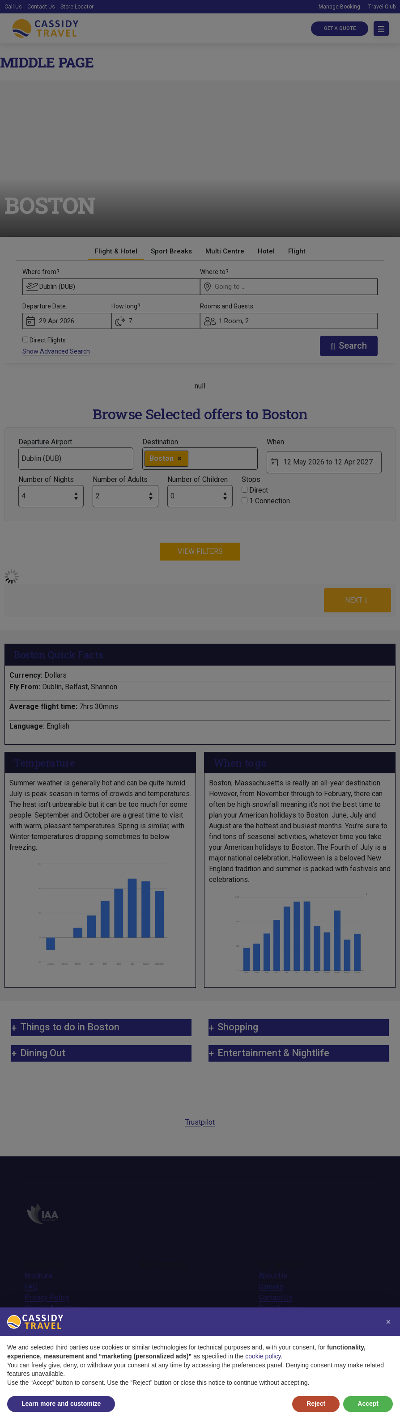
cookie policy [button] (263, 1356)
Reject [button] (315, 1403)
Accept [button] (368, 1403)
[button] (388, 1322)
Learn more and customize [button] (61, 1403)
